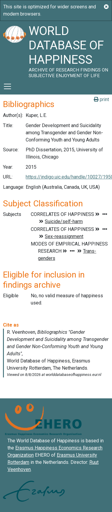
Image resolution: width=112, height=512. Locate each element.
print (101, 99)
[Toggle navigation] (7, 86)
